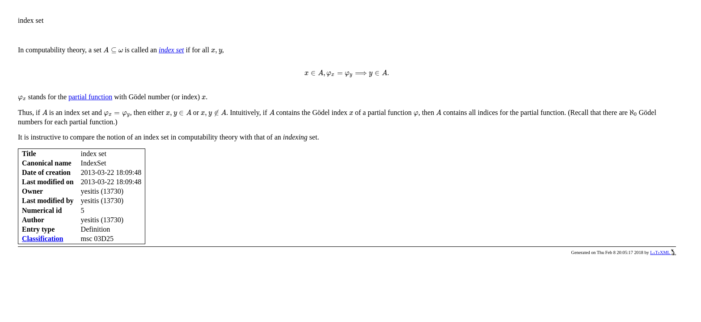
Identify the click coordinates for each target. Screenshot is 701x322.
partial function (90, 97)
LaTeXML (663, 252)
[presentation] (113, 50)
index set (171, 50)
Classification (42, 238)
